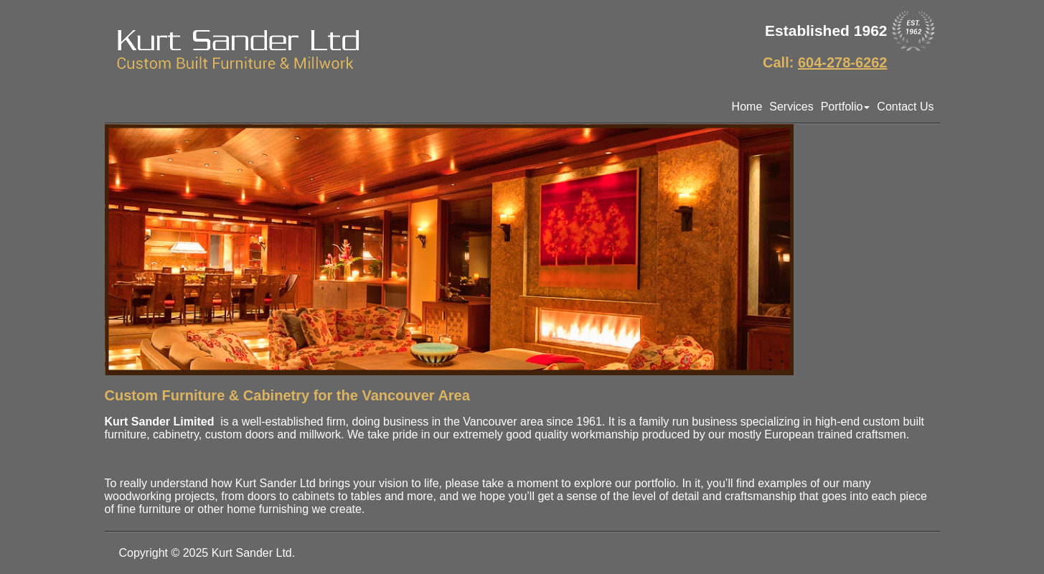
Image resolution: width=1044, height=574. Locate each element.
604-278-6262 (843, 62)
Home (747, 106)
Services (791, 106)
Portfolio (845, 106)
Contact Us (905, 106)
